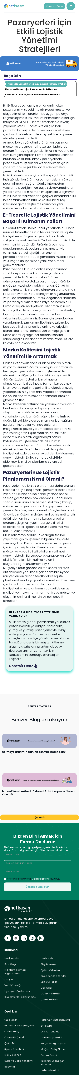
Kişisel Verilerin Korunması (20, 997)
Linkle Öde (47, 958)
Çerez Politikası (50, 999)
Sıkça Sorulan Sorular (53, 976)
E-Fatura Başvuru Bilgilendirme (15, 971)
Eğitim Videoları (50, 970)
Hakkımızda (11, 958)
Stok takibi (10, 1019)
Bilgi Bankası (48, 964)
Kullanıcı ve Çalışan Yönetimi (52, 1062)
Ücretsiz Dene (54, 6)
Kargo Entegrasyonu (53, 1043)
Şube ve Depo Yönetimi (18, 1061)
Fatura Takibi (49, 1055)
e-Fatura (46, 1025)
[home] (14, 6)
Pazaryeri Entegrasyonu (55, 1020)
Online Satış (11, 1031)
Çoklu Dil (9, 1043)
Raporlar (9, 1066)
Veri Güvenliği (12, 985)
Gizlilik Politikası (50, 993)
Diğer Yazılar (39, 817)
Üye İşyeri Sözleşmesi (17, 991)
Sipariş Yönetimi (14, 1049)
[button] (70, 6)
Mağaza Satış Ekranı (53, 1049)
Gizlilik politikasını (40, 878)
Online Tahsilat (50, 1031)
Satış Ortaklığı (49, 982)
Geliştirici (46, 987)
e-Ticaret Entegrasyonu (19, 1025)
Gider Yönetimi (50, 1070)
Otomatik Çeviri (14, 1037)
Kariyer (8, 979)
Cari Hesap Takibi (51, 1037)
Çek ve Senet (12, 1055)
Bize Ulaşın (10, 964)
